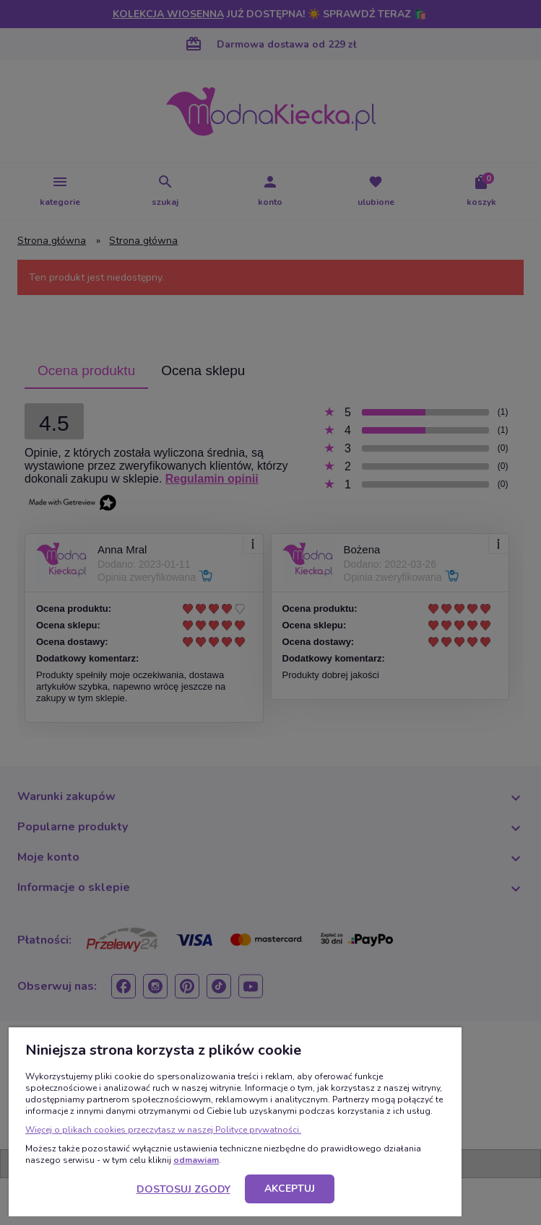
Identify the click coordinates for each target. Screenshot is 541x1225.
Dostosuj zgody (183, 1189)
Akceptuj (289, 1188)
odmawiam (196, 1160)
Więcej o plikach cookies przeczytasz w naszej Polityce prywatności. (163, 1130)
